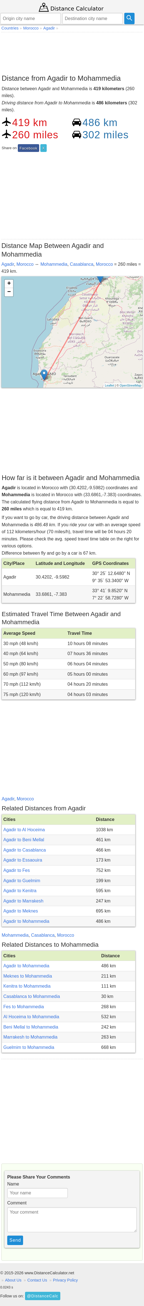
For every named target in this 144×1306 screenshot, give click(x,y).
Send (15, 1240)
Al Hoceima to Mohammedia (31, 1016)
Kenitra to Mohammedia (27, 986)
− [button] (9, 292)
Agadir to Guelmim (21, 880)
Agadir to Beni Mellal (23, 839)
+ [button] (9, 284)
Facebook (28, 148)
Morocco (24, 264)
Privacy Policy (65, 1280)
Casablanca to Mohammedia (31, 996)
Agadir (7, 264)
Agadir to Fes (16, 870)
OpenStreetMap (130, 385)
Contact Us (37, 1280)
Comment (16, 1203)
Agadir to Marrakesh (23, 901)
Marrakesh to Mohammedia (30, 1037)
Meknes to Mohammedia (27, 976)
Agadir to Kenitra (19, 890)
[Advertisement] (72, 51)
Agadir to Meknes (20, 911)
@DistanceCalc (42, 1296)
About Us (13, 1280)
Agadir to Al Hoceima (24, 829)
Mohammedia (54, 264)
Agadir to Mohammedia (26, 921)
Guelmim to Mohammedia (28, 1047)
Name (13, 1184)
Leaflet (109, 385)
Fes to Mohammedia (23, 1006)
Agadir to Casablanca (24, 850)
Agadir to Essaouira (22, 860)
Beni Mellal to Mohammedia (30, 1027)
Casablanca (81, 264)
